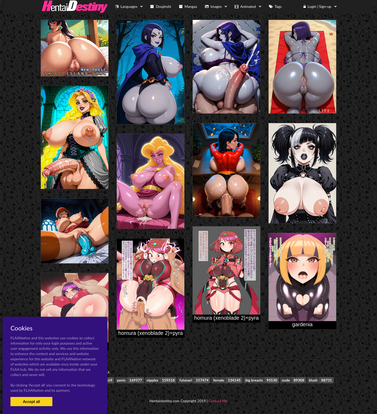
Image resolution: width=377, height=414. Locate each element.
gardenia (302, 324)
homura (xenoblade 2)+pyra (226, 318)
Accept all (31, 401)
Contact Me (218, 401)
